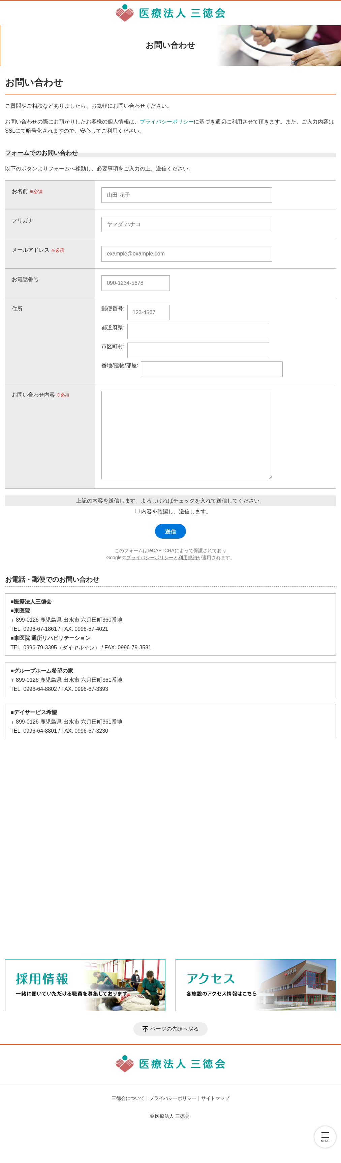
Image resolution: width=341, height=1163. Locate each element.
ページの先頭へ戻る (174, 1029)
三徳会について (128, 1098)
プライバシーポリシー (167, 122)
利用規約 (187, 557)
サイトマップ (215, 1098)
